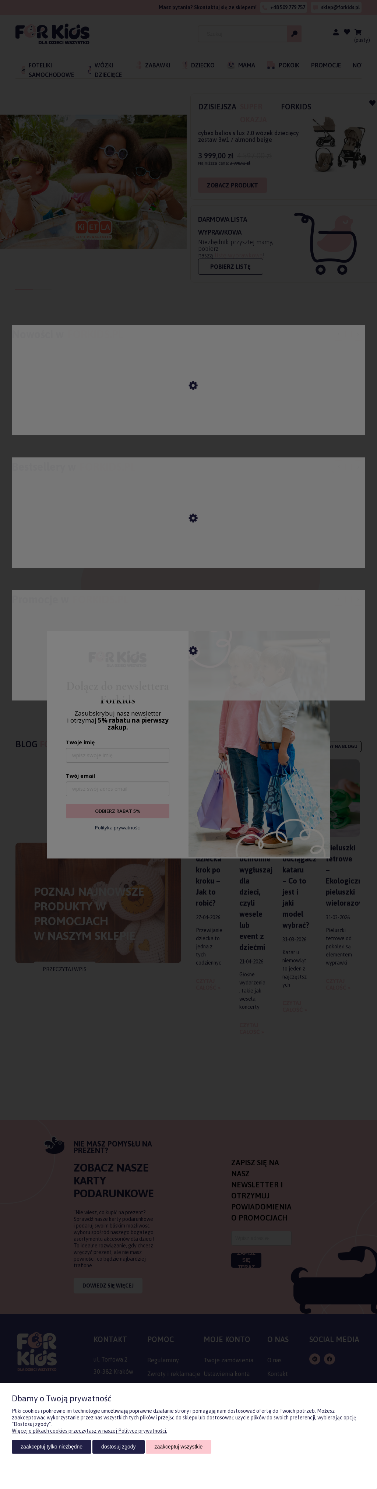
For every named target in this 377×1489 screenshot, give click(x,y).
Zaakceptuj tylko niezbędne (51, 1447)
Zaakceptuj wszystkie (179, 1447)
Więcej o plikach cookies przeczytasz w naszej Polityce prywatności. (89, 1431)
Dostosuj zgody (118, 1447)
